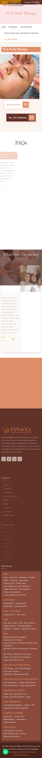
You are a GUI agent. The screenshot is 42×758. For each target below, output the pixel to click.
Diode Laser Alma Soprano (14, 697)
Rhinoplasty (21, 719)
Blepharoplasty (9, 719)
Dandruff (16, 628)
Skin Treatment (26, 27)
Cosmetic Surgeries (13, 713)
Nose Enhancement (28, 685)
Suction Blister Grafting (13, 730)
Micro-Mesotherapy (22, 668)
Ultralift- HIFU (29, 705)
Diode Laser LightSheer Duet (15, 694)
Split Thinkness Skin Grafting (15, 733)
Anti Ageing (9, 600)
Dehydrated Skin (20, 606)
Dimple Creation (10, 722)
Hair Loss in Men (10, 623)
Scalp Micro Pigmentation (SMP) (16, 674)
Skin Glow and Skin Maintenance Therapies (21, 33)
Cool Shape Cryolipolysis (13, 705)
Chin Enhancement (11, 685)
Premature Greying (29, 628)
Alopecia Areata (10, 626)
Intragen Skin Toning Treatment (16, 708)
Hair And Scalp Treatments (17, 665)
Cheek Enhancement (27, 682)
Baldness (7, 628)
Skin (6, 634)
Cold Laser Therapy (11, 671)
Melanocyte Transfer (12, 736)
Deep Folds (8, 606)
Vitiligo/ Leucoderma (12, 592)
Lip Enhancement (10, 682)
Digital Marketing (26, 752)
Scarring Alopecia (24, 626)
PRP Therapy (8, 668)
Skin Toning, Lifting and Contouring (17, 654)
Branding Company (21, 755)
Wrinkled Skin (9, 603)
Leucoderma (10, 727)
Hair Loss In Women (27, 623)
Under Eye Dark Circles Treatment (17, 657)
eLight (28, 697)
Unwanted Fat (9, 614)
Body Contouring (12, 611)
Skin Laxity (21, 614)
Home (3, 27)
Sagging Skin (21, 603)
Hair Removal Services (14, 691)
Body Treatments (12, 702)
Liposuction (8, 716)
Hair (6, 620)
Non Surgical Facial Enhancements (21, 679)
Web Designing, (13, 752)
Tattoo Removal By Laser (14, 660)
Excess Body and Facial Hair (15, 595)
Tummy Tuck (19, 716)
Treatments (12, 27)
